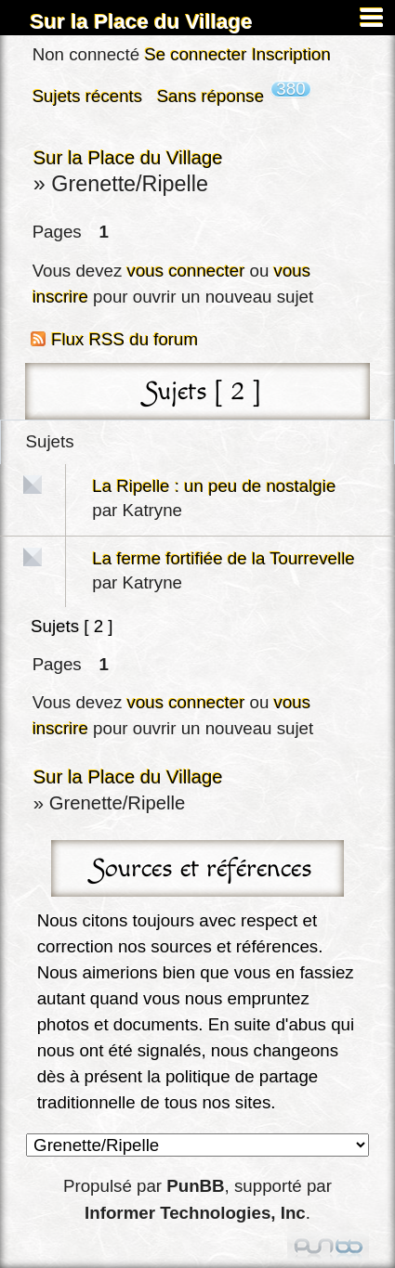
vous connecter (186, 270)
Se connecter (195, 54)
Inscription (291, 54)
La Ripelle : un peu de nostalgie (214, 486)
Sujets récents (88, 96)
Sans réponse (210, 96)
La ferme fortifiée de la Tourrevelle (223, 558)
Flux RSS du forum (124, 339)
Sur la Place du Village (142, 21)
